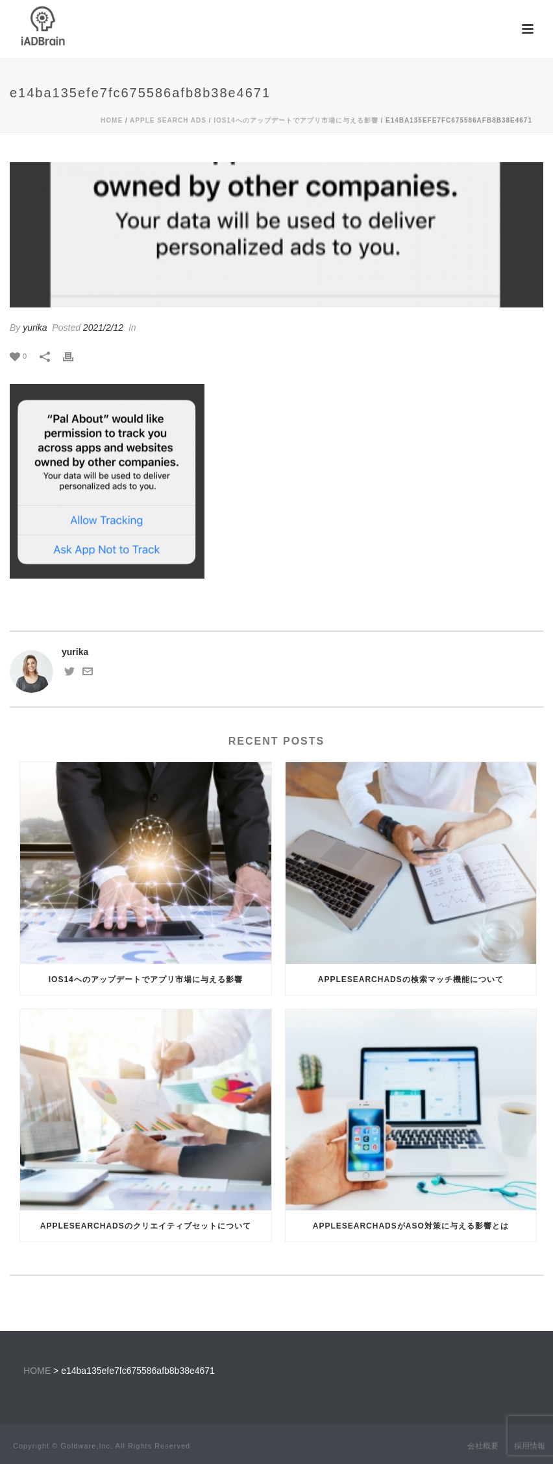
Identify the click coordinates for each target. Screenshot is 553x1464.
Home (112, 120)
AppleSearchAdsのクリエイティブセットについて (145, 1225)
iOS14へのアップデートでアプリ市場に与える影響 (296, 120)
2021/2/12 (103, 327)
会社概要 (482, 1445)
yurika (35, 327)
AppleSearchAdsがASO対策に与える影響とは (411, 1225)
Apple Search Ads (168, 120)
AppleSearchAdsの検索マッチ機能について (411, 979)
